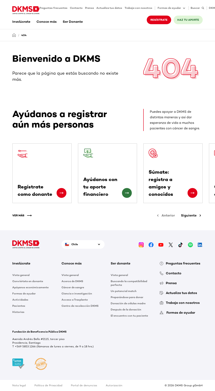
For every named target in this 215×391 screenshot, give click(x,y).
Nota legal (19, 385)
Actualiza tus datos (109, 7)
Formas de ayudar (24, 293)
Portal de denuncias (84, 385)
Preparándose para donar (127, 297)
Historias (18, 311)
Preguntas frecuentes (53, 7)
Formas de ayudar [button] (172, 8)
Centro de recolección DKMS (80, 305)
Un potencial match (124, 291)
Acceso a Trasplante (74, 299)
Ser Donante (73, 22)
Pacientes (18, 305)
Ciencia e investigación (76, 293)
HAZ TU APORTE (188, 19)
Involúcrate (21, 22)
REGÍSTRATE (158, 19)
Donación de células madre (128, 303)
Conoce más (46, 22)
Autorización (114, 385)
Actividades (20, 299)
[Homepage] (14, 34)
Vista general (21, 275)
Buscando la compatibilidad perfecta (129, 283)
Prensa (89, 7)
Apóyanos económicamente (30, 287)
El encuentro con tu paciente (129, 315)
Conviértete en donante (27, 281)
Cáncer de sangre (72, 287)
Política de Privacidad (48, 385)
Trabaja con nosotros (138, 7)
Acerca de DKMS (72, 281)
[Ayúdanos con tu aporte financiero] (127, 193)
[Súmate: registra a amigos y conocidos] (192, 193)
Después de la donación (126, 309)
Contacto (76, 7)
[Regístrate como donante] (61, 193)
